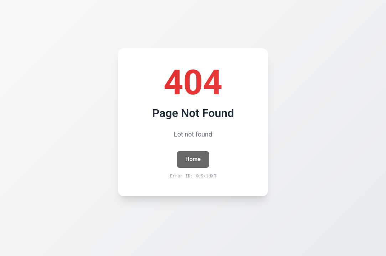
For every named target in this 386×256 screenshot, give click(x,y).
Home (193, 159)
